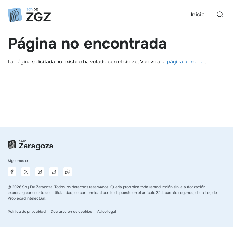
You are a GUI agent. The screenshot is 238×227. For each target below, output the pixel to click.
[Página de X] (25, 171)
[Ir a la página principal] (29, 15)
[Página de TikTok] (53, 171)
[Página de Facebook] (12, 171)
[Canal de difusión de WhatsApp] (67, 171)
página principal (186, 61)
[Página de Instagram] (39, 171)
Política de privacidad (27, 211)
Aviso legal (106, 211)
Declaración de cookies (71, 211)
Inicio (198, 14)
